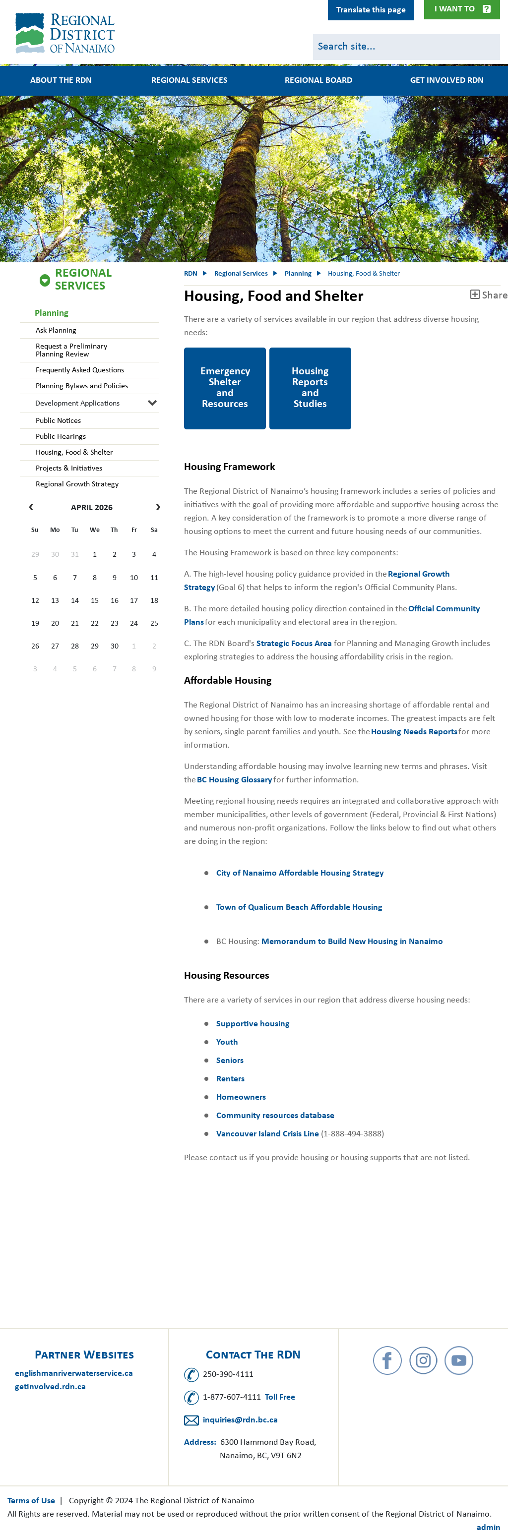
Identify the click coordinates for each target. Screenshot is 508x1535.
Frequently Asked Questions (79, 370)
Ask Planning (55, 331)
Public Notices (57, 421)
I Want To (455, 9)
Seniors (230, 1060)
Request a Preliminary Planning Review (70, 350)
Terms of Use (31, 1501)
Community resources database (275, 1116)
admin (489, 1528)
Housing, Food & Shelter (73, 453)
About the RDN (61, 80)
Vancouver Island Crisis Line (267, 1134)
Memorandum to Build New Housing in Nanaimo (352, 941)
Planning (51, 313)
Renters (230, 1079)
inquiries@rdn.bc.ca (240, 1420)
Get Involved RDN (447, 80)
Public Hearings (60, 437)
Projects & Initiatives (68, 468)
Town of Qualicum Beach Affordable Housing (299, 907)
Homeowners (241, 1097)
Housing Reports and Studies (308, 361)
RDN (190, 274)
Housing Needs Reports (414, 732)
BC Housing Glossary (234, 780)
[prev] (33, 508)
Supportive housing (253, 1024)
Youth (227, 1042)
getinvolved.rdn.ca (50, 1387)
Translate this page (371, 10)
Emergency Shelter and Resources (219, 361)
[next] (155, 508)
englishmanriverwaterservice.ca (74, 1373)
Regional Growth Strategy (76, 484)
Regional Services (189, 80)
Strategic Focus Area (294, 644)
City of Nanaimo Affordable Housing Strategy (300, 873)
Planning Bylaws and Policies (81, 386)
